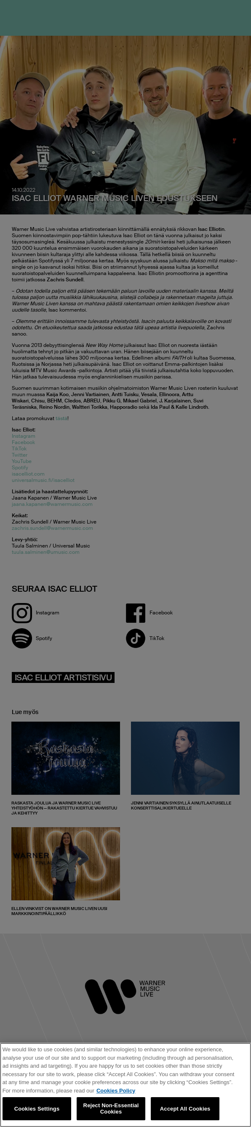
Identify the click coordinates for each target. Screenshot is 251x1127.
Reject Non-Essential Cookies (111, 1108)
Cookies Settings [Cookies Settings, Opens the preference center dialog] (37, 1109)
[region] (125, 1085)
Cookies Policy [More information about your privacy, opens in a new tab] (115, 1090)
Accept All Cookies (185, 1109)
